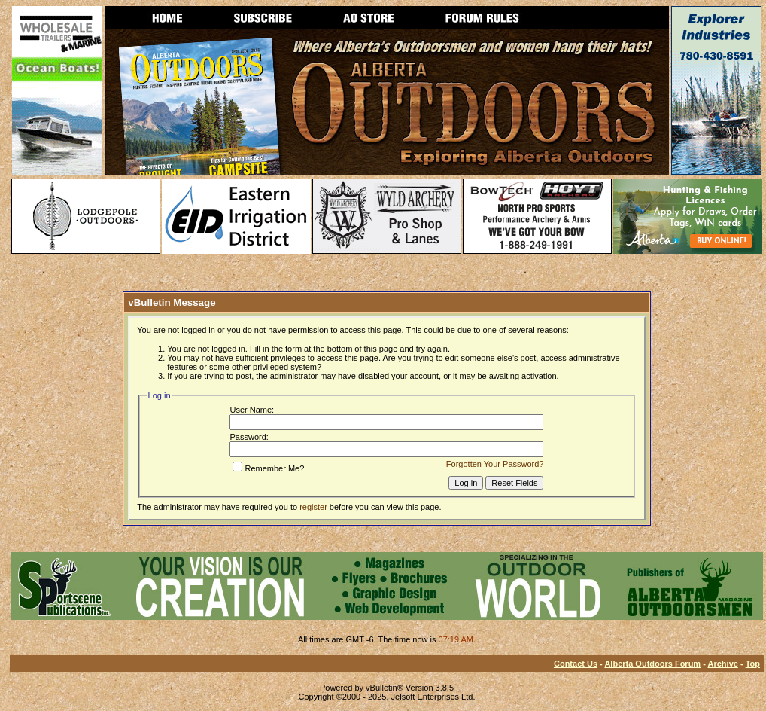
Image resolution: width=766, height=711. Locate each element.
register (313, 506)
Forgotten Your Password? (495, 463)
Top (753, 663)
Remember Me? (268, 468)
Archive (723, 663)
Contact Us (575, 663)
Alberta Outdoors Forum (652, 663)
